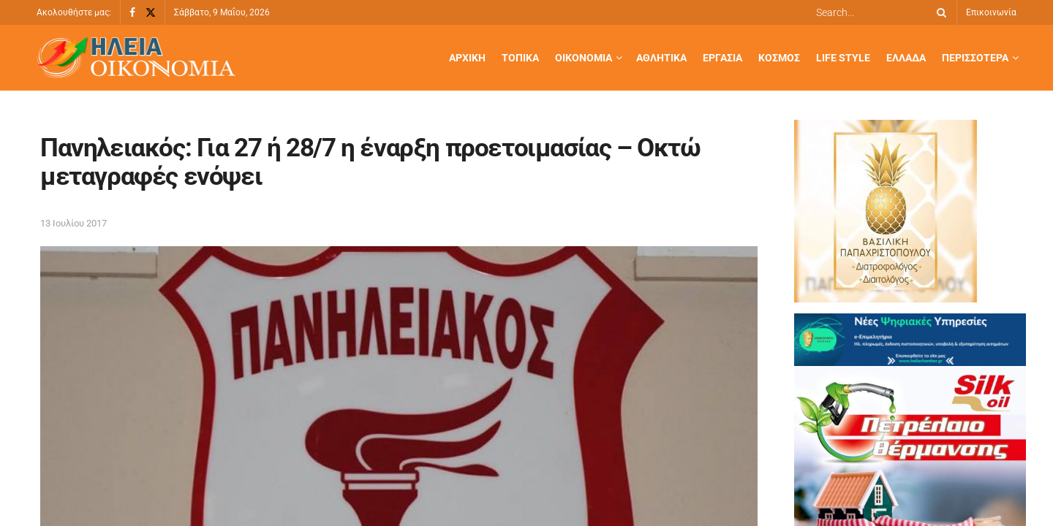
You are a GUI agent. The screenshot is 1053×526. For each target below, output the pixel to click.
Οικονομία (583, 58)
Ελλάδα (906, 58)
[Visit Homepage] (136, 58)
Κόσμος (779, 58)
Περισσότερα (975, 58)
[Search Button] (938, 12)
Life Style (843, 58)
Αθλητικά (661, 58)
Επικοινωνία (991, 12)
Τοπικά (520, 58)
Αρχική (467, 58)
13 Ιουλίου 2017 (73, 223)
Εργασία (722, 58)
